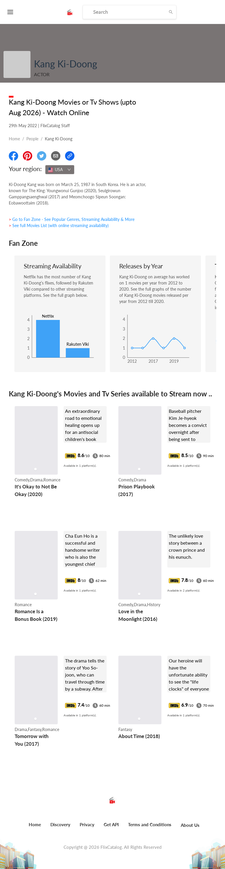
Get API (111, 824)
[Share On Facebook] (13, 156)
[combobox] (59, 169)
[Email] (55, 156)
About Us (190, 825)
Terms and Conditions (149, 824)
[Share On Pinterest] (27, 156)
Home (14, 138)
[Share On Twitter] (41, 156)
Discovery (60, 824)
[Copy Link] (69, 156)
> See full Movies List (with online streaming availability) (59, 225)
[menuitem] (35, 828)
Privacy (87, 824)
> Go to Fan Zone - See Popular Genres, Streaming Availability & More (71, 219)
